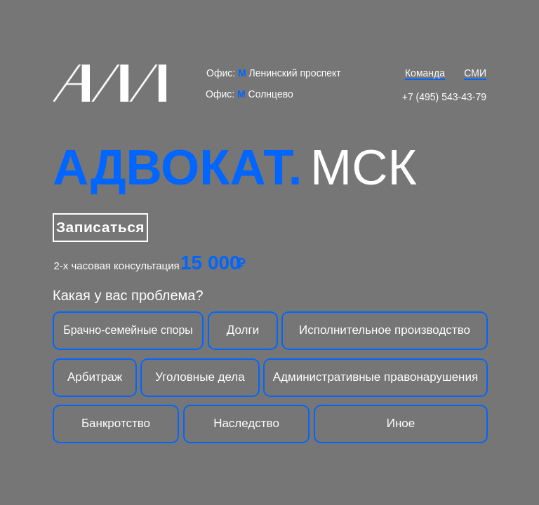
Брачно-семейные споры (128, 330)
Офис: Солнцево (249, 94)
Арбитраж (94, 377)
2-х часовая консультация (117, 265)
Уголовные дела (200, 377)
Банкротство (115, 423)
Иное (401, 423)
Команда (425, 73)
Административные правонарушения (375, 377)
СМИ (475, 73)
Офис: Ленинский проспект (273, 73)
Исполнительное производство (384, 330)
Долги (243, 330)
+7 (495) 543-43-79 (444, 96)
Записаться (100, 227)
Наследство (246, 423)
